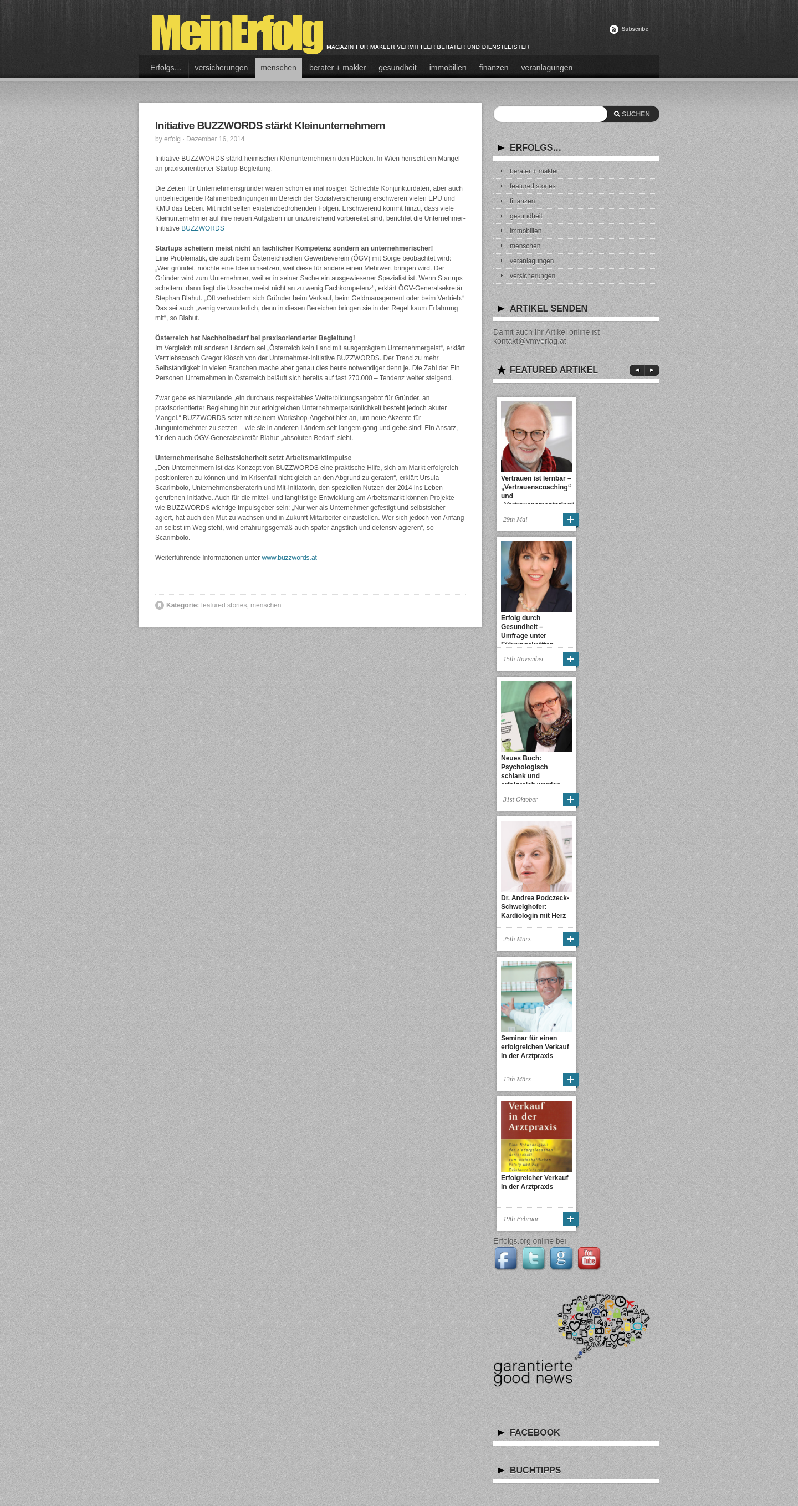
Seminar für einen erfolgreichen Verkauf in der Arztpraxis (535, 1047)
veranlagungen (547, 67)
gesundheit (397, 67)
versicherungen (221, 67)
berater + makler (337, 67)
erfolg (172, 139)
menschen (278, 67)
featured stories (224, 605)
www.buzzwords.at (289, 557)
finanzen (494, 67)
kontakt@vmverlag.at (529, 340)
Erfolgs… (166, 67)
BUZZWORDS (202, 228)
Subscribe (635, 29)
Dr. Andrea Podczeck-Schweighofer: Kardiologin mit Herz (535, 907)
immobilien (448, 67)
